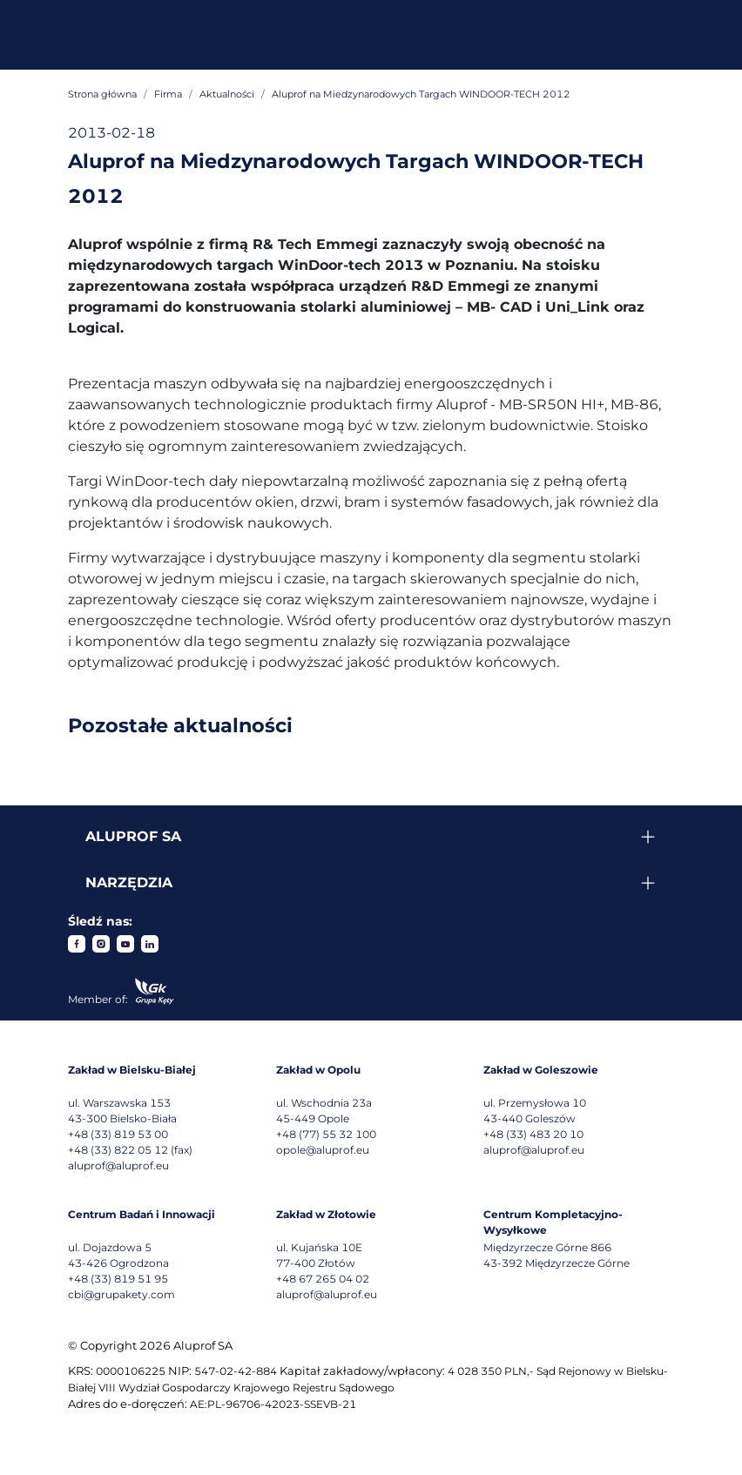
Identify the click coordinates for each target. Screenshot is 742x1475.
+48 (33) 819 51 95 (118, 1278)
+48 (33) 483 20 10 (533, 1134)
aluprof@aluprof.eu (118, 1165)
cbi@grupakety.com (121, 1294)
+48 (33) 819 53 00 (118, 1134)
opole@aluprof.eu (322, 1149)
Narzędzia (128, 882)
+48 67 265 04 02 (322, 1278)
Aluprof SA (133, 836)
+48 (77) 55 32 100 (326, 1134)
